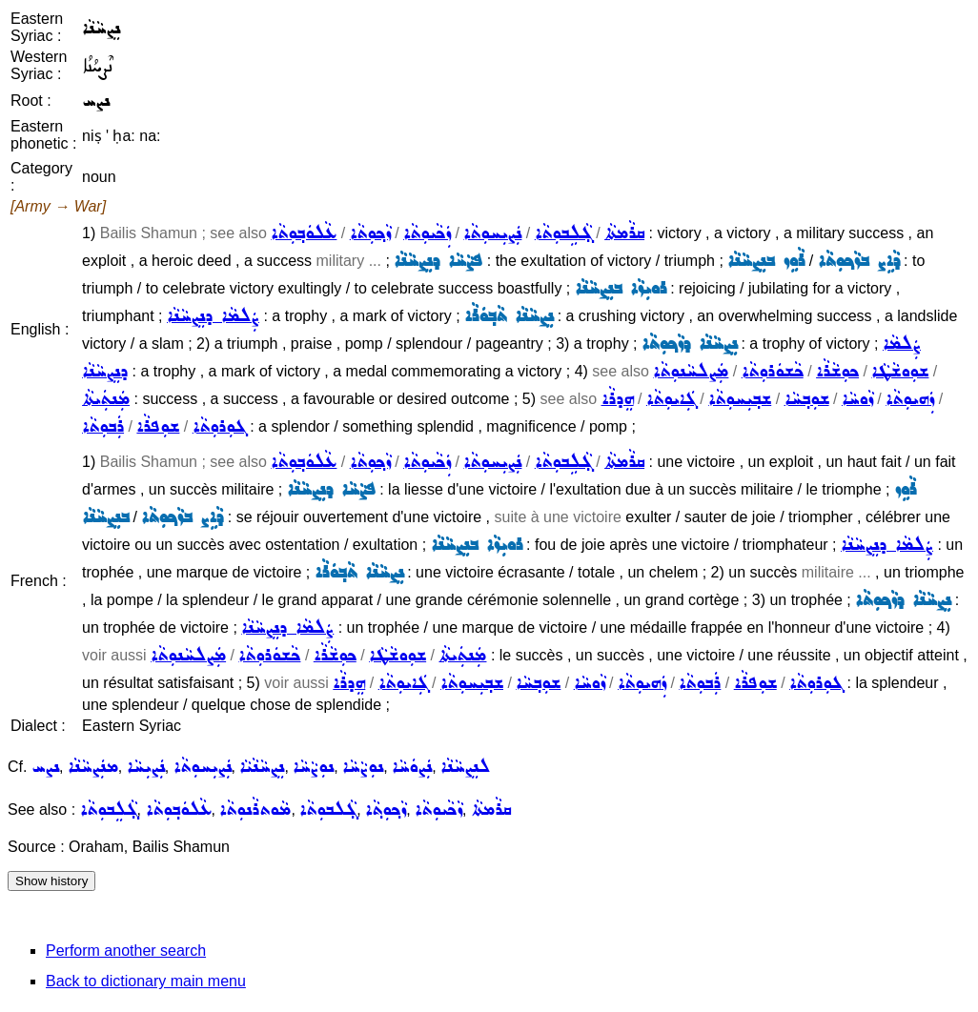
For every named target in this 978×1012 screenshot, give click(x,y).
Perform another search (126, 950)
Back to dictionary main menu (146, 981)
